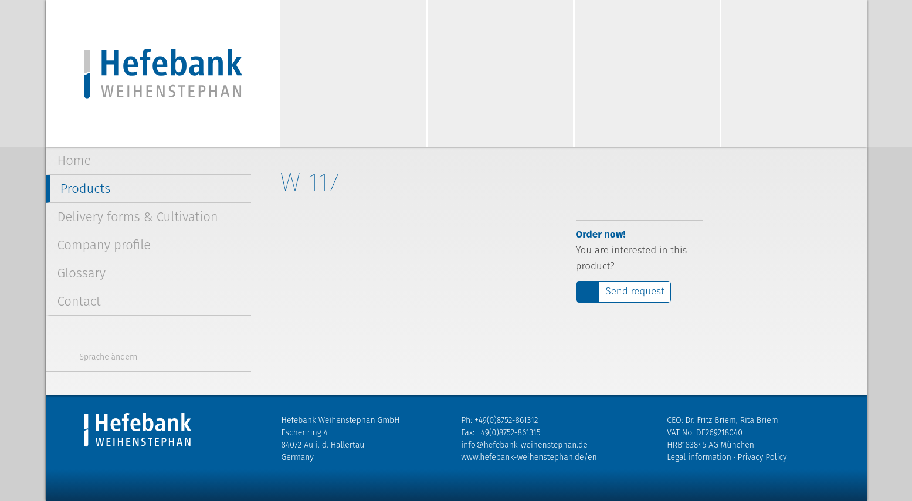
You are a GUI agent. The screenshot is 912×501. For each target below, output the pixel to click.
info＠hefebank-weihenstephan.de (524, 445)
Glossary (81, 273)
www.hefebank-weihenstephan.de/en (528, 457)
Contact (79, 301)
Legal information (699, 457)
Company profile (104, 245)
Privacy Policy (762, 457)
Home (74, 160)
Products (85, 189)
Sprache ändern (109, 357)
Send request (635, 291)
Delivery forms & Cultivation (137, 217)
